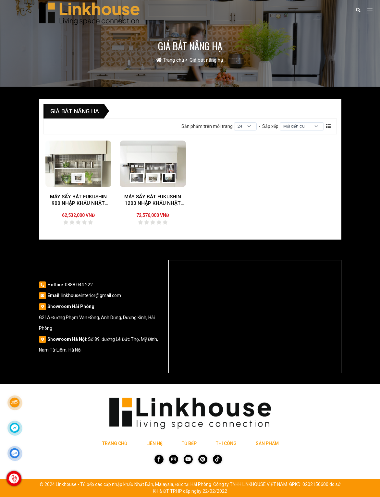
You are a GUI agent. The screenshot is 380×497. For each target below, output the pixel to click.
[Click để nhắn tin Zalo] (14, 453)
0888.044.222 (79, 284)
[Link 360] (14, 402)
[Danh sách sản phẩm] (328, 126)
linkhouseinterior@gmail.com (91, 295)
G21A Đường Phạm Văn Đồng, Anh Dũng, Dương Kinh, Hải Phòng (97, 323)
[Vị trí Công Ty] (254, 316)
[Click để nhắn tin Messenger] (14, 428)
